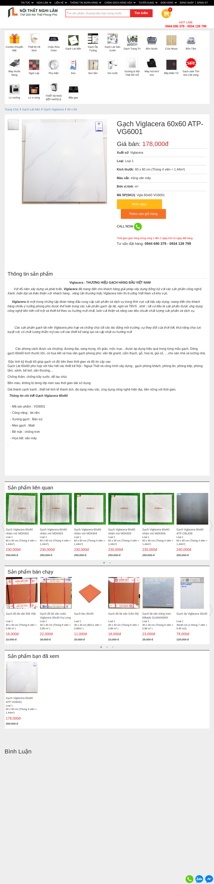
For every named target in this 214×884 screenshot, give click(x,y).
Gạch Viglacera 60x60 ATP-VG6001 (19, 700)
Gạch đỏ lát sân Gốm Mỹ (123, 613)
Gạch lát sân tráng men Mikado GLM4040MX (156, 615)
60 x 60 (72, 109)
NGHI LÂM (44, 2)
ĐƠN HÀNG (169, 2)
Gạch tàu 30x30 (84, 613)
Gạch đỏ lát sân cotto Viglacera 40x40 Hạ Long (55, 615)
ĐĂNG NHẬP (187, 2)
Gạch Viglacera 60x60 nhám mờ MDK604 (87, 531)
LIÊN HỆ (61, 2)
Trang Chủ (12, 109)
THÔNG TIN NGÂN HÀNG (85, 2)
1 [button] (104, 563)
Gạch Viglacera (54, 109)
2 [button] (110, 563)
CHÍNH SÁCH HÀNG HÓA (120, 2)
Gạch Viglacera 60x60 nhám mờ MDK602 (19, 531)
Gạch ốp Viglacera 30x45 (192, 613)
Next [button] (211, 526)
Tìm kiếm (141, 13)
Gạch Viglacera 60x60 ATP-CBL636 (190, 531)
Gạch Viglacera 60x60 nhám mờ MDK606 (155, 531)
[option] (22, 526)
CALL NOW (129, 227)
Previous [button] (3, 526)
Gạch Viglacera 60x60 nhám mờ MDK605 (121, 531)
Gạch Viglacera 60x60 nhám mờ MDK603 (53, 531)
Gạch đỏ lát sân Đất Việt (21, 613)
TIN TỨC (27, 2)
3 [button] (113, 647)
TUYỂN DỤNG (148, 2)
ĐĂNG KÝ (202, 2)
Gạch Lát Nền (31, 109)
